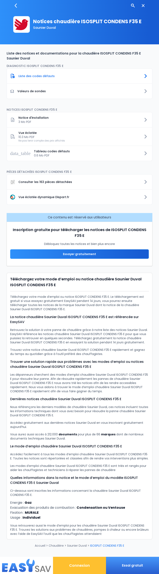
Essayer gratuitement (79, 254)
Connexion (79, 565)
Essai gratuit (132, 565)
